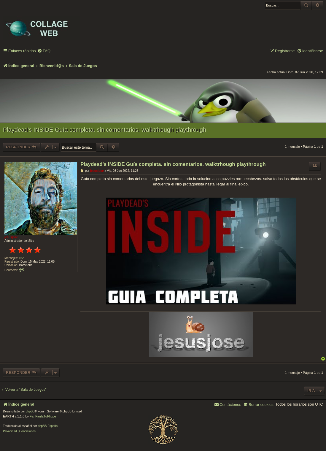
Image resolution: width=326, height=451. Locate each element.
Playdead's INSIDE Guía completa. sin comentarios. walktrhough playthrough (104, 129)
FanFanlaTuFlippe (43, 416)
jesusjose (11, 237)
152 (21, 258)
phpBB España (48, 426)
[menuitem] (43, 51)
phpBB (30, 411)
